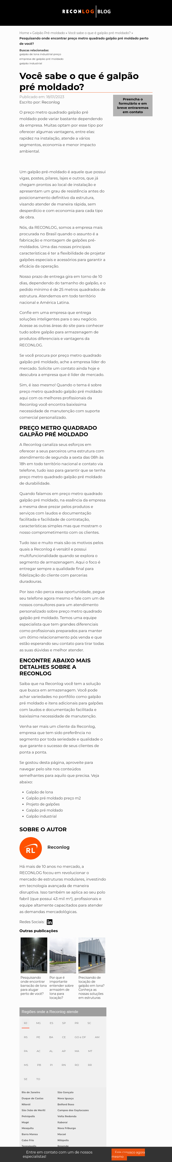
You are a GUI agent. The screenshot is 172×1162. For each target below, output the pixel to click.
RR (90, 1065)
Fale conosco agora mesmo (128, 1154)
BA (51, 1037)
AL (51, 1051)
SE (25, 1079)
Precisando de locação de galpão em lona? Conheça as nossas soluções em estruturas (91, 988)
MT (90, 1051)
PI (51, 1065)
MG (38, 1023)
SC (89, 1023)
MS (26, 1065)
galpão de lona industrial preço (40, 54)
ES (51, 1023)
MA (77, 1051)
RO (77, 1065)
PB (39, 1065)
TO (38, 1079)
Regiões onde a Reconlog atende (50, 1012)
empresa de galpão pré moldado (41, 58)
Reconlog (51, 102)
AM (97, 1037)
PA (26, 1051)
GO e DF (80, 1037)
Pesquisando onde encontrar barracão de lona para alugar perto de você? (34, 986)
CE (64, 1037)
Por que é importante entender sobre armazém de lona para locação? (61, 988)
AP (64, 1051)
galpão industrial (30, 63)
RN (64, 1065)
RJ (25, 1023)
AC (38, 1051)
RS (26, 1037)
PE (38, 1037)
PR (77, 1023)
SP (64, 1023)
